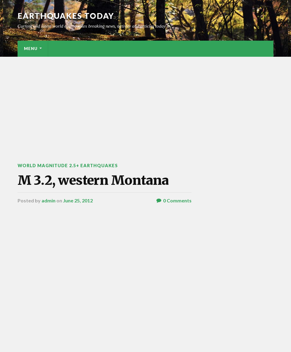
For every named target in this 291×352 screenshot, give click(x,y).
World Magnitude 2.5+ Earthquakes (68, 165)
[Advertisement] (145, 102)
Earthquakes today (66, 15)
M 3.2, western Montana (93, 180)
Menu (31, 48)
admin (48, 200)
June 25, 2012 (78, 200)
